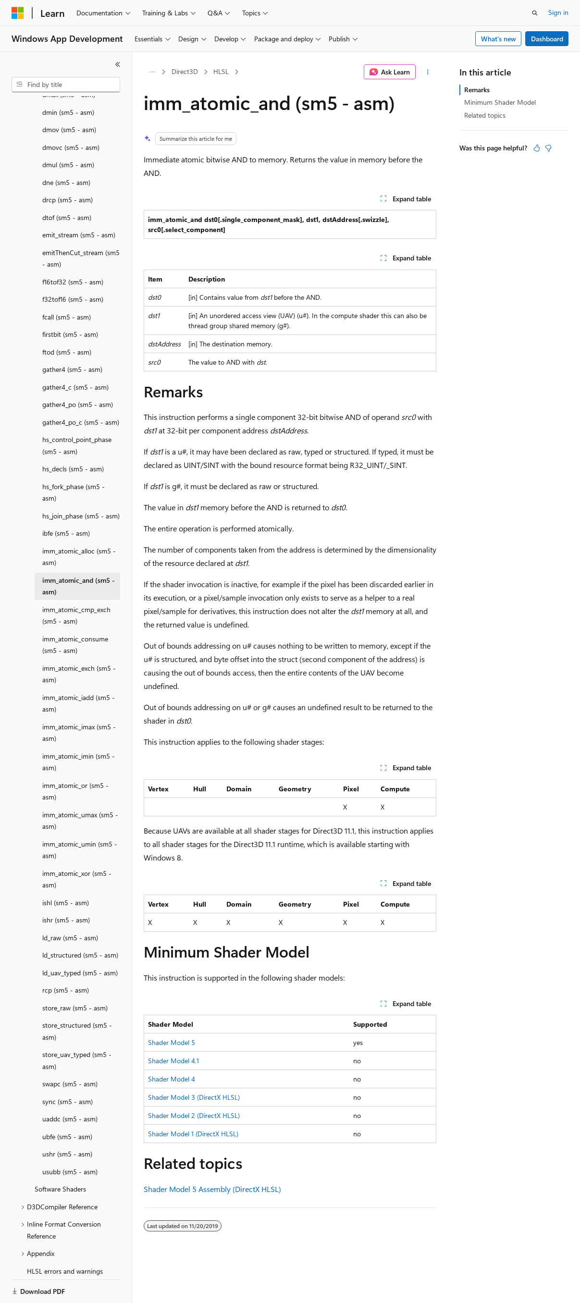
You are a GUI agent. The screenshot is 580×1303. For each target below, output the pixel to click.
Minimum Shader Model (500, 102)
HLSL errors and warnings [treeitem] (65, 1237)
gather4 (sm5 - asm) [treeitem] (72, 336)
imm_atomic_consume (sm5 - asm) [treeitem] (75, 611)
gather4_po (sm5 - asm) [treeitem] (77, 371)
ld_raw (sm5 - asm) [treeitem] (70, 904)
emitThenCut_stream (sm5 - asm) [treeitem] (81, 225)
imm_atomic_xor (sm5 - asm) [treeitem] (76, 846)
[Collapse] (118, 64)
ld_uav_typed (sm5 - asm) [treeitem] (80, 939)
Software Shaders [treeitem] (60, 1155)
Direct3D (185, 71)
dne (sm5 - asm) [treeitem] (66, 149)
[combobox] (66, 84)
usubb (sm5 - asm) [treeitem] (70, 1138)
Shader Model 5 (171, 1042)
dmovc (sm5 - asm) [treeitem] (70, 114)
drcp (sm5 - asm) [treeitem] (67, 166)
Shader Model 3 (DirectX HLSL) (194, 1097)
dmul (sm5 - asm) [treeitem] (68, 131)
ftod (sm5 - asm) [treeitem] (66, 318)
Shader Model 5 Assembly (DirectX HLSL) (212, 1189)
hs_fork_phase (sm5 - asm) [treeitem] (73, 459)
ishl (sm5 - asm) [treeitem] (65, 869)
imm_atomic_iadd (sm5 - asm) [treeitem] (78, 670)
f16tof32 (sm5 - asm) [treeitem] (72, 248)
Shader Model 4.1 (173, 1060)
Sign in (558, 12)
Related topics (485, 115)
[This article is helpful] (537, 148)
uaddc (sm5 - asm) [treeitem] (70, 1085)
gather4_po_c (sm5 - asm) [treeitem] (80, 388)
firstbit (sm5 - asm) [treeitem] (70, 301)
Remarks (477, 89)
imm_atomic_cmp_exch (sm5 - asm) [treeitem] (76, 582)
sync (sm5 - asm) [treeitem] (67, 1068)
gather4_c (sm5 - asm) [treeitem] (75, 353)
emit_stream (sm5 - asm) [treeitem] (78, 201)
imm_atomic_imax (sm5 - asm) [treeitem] (79, 699)
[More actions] (428, 72)
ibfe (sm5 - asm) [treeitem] (66, 499)
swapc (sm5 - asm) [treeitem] (70, 1050)
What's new (498, 38)
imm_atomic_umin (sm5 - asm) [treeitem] (79, 816)
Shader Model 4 (171, 1078)
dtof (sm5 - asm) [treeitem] (66, 184)
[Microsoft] (18, 13)
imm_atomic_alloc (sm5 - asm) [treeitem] (79, 523)
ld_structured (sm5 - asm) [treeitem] (80, 921)
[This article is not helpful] (548, 148)
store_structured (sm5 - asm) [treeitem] (77, 997)
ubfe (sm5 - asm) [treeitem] (67, 1103)
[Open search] (534, 13)
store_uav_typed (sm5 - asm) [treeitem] (76, 1027)
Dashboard (547, 38)
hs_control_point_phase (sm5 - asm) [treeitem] (76, 412)
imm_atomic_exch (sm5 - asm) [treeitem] (79, 641)
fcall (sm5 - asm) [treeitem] (66, 283)
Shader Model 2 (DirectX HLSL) (194, 1115)
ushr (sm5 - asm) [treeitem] (67, 1120)
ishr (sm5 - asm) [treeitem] (66, 886)
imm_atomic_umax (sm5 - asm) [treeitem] (80, 787)
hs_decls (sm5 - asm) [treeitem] (73, 435)
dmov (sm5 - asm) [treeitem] (69, 96)
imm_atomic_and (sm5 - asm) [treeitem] (78, 553)
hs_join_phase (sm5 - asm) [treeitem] (81, 482)
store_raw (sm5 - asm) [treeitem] (75, 974)
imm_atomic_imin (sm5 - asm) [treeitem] (78, 728)
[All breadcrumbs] (152, 72)
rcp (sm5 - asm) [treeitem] (65, 956)
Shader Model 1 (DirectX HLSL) (193, 1133)
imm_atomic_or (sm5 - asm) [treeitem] (75, 758)
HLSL (221, 71)
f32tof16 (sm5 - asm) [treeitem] (72, 265)
